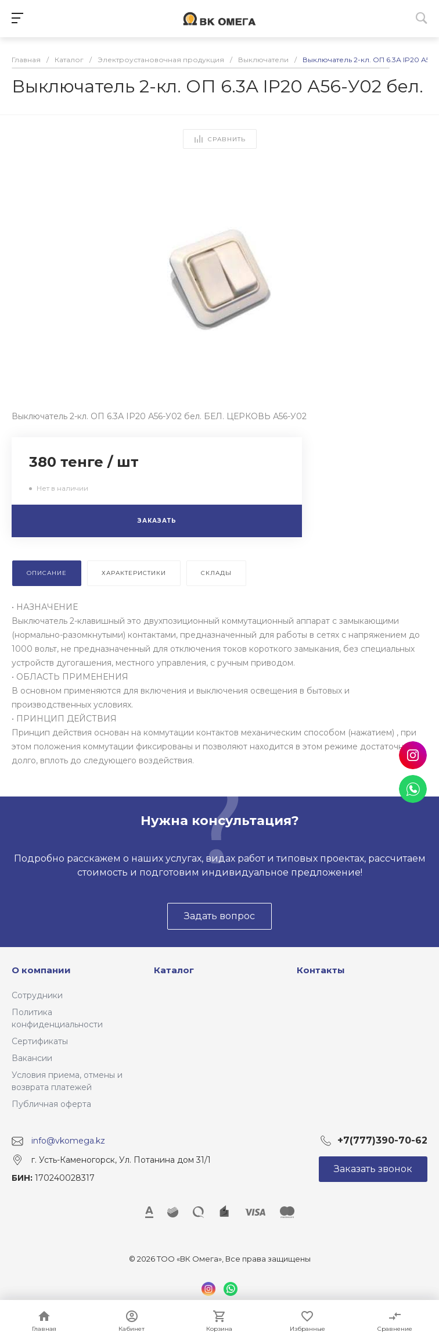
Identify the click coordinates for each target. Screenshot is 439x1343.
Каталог (174, 970)
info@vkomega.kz (68, 1140)
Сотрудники (37, 995)
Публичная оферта (51, 1104)
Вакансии (32, 1058)
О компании (41, 970)
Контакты (321, 970)
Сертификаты (40, 1041)
